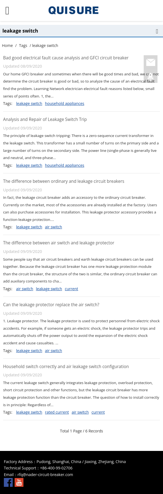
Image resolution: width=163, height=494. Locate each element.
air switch (53, 226)
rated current (57, 412)
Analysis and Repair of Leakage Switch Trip (45, 119)
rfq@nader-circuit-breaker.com (45, 474)
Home (7, 45)
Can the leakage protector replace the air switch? (51, 305)
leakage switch (29, 103)
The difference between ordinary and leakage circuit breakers (63, 181)
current (71, 288)
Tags (23, 45)
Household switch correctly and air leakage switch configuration (66, 366)
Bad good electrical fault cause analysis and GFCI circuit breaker (66, 58)
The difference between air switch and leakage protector (58, 243)
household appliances (64, 103)
